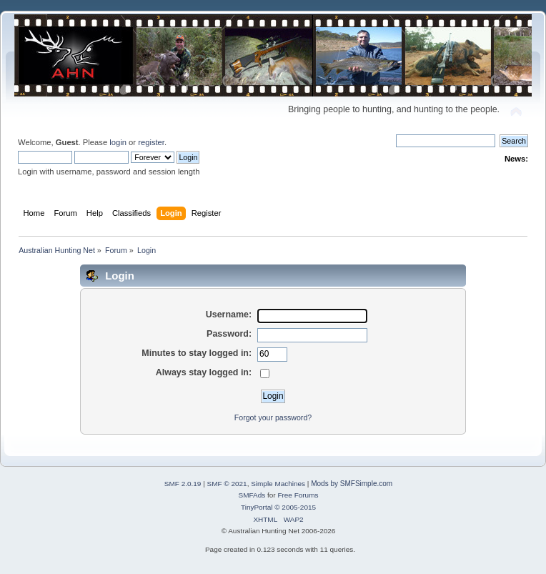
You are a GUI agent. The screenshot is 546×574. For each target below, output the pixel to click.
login (117, 142)
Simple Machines (278, 484)
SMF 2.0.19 (183, 484)
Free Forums (297, 495)
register (151, 142)
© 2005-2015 (295, 507)
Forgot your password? (273, 417)
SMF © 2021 (227, 484)
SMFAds (252, 495)
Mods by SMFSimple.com (351, 484)
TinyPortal (257, 507)
